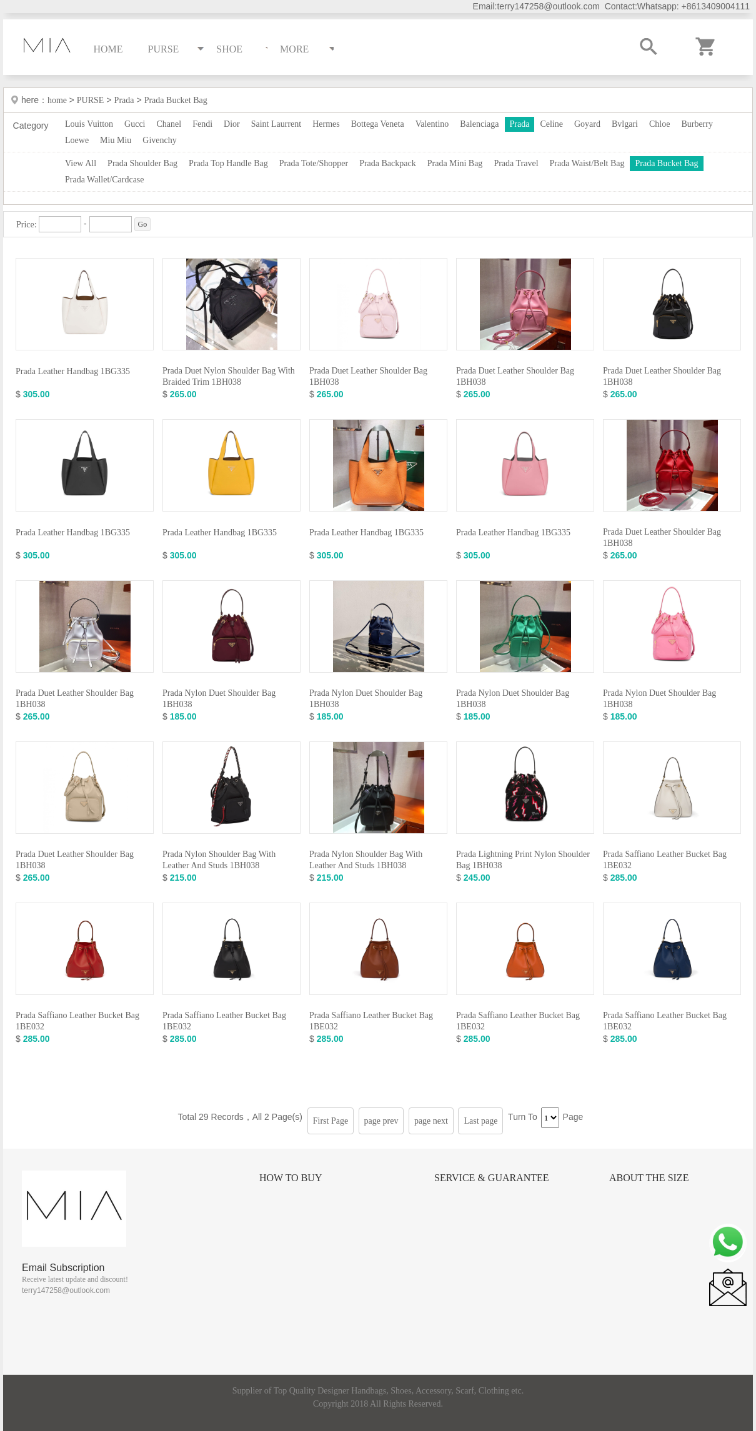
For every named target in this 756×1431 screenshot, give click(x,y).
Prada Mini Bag (455, 163)
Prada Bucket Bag (175, 100)
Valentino (432, 124)
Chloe (659, 124)
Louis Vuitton (89, 124)
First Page (330, 1121)
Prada (124, 100)
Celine (551, 124)
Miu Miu (115, 140)
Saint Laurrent (276, 124)
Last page (480, 1121)
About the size (649, 1177)
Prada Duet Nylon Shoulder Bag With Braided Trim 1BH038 (228, 376)
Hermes (326, 124)
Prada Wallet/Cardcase (104, 179)
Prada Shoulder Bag (142, 163)
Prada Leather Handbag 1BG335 (73, 371)
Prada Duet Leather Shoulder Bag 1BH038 (368, 376)
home (58, 100)
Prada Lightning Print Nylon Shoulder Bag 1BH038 (523, 859)
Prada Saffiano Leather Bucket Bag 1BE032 (665, 859)
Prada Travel (516, 163)
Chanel (169, 124)
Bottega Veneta (377, 124)
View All (80, 163)
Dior (232, 124)
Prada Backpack (387, 163)
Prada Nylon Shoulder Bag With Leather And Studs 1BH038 (219, 859)
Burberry (697, 124)
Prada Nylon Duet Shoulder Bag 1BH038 (219, 698)
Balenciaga (479, 124)
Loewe (77, 140)
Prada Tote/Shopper (313, 163)
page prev (381, 1121)
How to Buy (290, 1177)
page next (431, 1121)
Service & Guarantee (491, 1177)
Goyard (587, 124)
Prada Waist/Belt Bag (587, 163)
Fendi (202, 124)
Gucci (134, 124)
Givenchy (159, 140)
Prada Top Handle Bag (228, 163)
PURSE (90, 100)
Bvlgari (625, 124)
